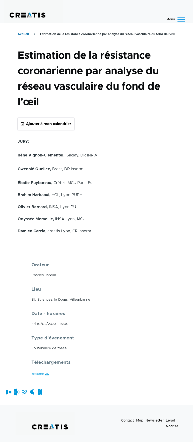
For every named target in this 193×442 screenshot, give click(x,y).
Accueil (23, 34)
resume (38, 374)
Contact (127, 420)
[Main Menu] (175, 19)
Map (139, 420)
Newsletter (154, 420)
